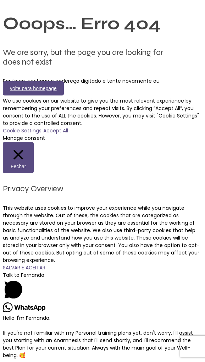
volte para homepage (33, 88)
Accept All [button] (55, 130)
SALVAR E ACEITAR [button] (24, 267)
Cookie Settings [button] (22, 130)
